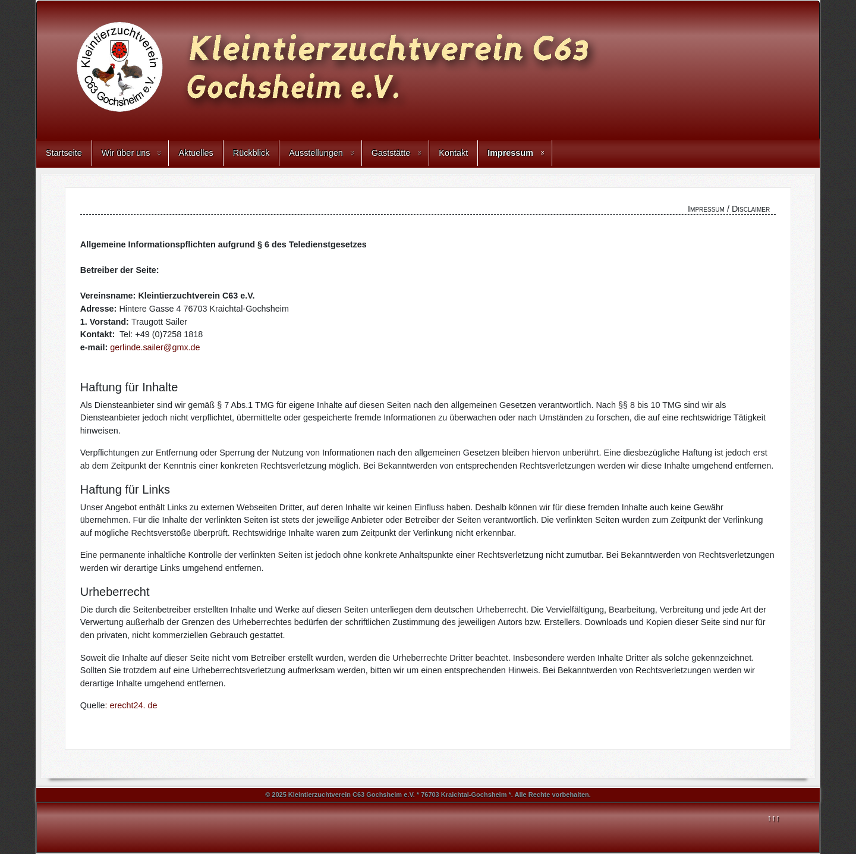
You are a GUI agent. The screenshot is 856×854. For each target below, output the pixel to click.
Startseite (64, 153)
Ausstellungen (315, 153)
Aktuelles (195, 153)
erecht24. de (133, 705)
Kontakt (453, 153)
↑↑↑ (774, 817)
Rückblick (251, 153)
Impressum (510, 153)
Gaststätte (391, 153)
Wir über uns (126, 153)
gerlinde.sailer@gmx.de (155, 347)
